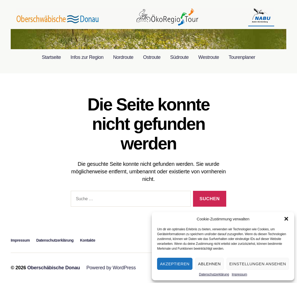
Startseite (51, 57)
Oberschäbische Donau (53, 267)
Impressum (239, 274)
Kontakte (87, 240)
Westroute (208, 57)
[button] (286, 218)
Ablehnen (209, 263)
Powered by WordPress (111, 267)
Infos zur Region (86, 57)
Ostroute (152, 57)
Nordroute (123, 57)
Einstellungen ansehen (257, 263)
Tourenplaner (242, 57)
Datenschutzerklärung (214, 274)
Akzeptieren (175, 263)
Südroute (179, 57)
